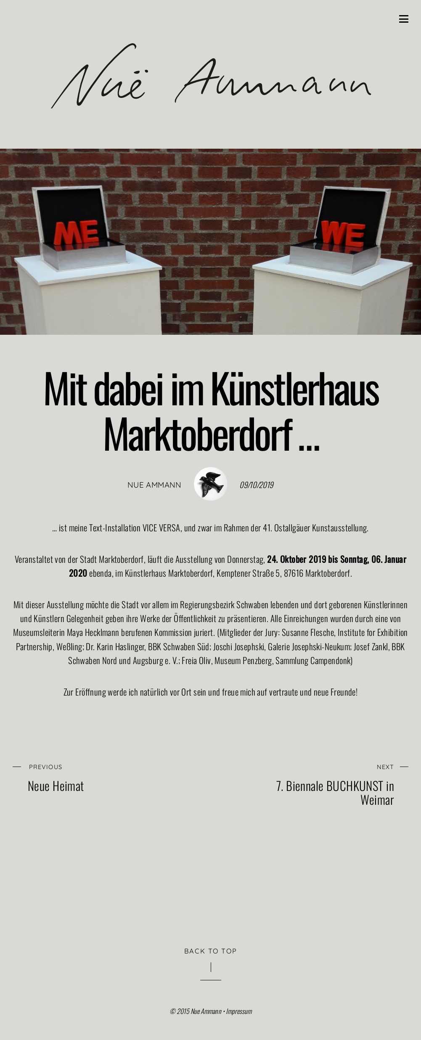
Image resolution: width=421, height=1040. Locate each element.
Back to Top (210, 951)
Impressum (239, 1011)
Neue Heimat (101, 776)
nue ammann (154, 485)
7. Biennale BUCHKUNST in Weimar (321, 783)
